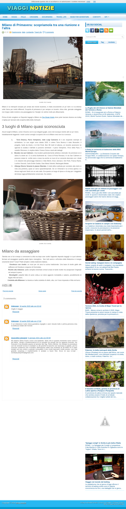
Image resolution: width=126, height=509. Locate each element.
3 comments (49, 32)
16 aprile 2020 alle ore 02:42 (30, 306)
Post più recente (8, 291)
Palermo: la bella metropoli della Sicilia (101, 350)
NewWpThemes (92, 502)
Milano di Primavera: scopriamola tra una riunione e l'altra (41, 26)
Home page (42, 291)
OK (94, 2)
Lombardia (30, 32)
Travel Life (61, 17)
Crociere (34, 17)
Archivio (111, 42)
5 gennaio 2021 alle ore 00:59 (39, 338)
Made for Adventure (79, 17)
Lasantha (108, 502)
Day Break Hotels (48, 117)
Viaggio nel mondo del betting (97, 482)
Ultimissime (91, 42)
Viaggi (14, 17)
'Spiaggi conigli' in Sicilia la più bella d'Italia (103, 443)
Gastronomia (16, 32)
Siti (107, 16)
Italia (23, 17)
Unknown (15, 306)
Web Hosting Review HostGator (114, 504)
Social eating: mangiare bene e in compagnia (103, 263)
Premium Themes (118, 502)
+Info (88, 2)
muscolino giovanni (19, 338)
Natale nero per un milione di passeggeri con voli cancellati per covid (103, 190)
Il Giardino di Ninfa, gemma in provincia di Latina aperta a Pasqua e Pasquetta (102, 390)
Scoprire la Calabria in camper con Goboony (103, 224)
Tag (102, 42)
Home (5, 17)
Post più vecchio (76, 291)
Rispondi (15, 312)
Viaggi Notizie (21, 503)
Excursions (47, 17)
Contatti (97, 17)
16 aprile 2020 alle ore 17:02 (30, 321)
